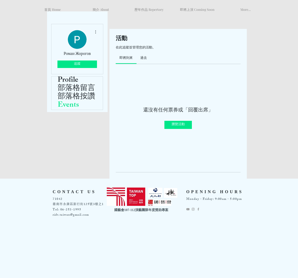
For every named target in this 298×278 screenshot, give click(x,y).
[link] (126, 58)
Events (68, 105)
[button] (101, 7)
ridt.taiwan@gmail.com (71, 215)
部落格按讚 (76, 97)
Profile (68, 81)
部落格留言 (76, 89)
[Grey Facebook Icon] (198, 209)
